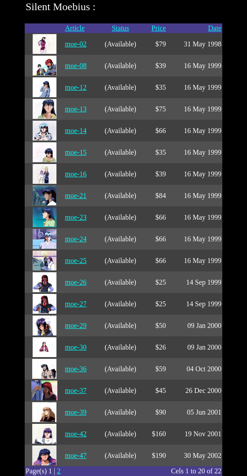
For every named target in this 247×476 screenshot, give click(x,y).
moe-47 (75, 455)
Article (74, 28)
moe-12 (75, 87)
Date (214, 28)
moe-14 (75, 130)
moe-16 (75, 174)
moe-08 (75, 65)
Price (158, 28)
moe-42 (75, 434)
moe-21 (75, 195)
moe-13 (75, 109)
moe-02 (75, 44)
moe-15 (75, 152)
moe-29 (75, 325)
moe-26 (75, 282)
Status (120, 28)
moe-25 (75, 260)
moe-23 (75, 217)
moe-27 (75, 304)
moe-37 (75, 390)
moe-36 (75, 369)
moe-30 (75, 347)
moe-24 (75, 239)
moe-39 (75, 412)
